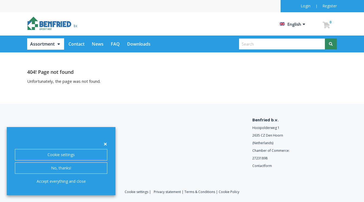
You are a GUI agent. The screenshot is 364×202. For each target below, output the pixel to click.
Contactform (262, 165)
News (97, 44)
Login (306, 5)
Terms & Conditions (199, 192)
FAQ (115, 44)
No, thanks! (61, 168)
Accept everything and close (61, 181)
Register (329, 5)
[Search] (331, 44)
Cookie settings (61, 154)
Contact (76, 44)
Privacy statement (167, 192)
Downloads (138, 44)
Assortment (42, 44)
